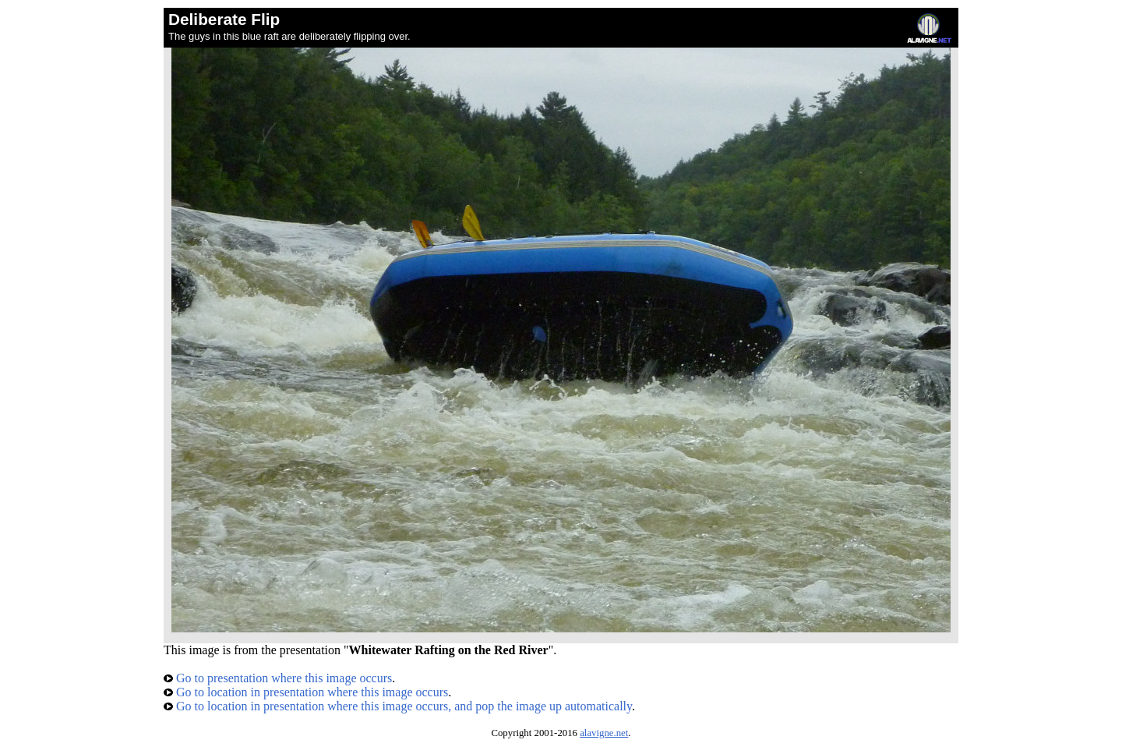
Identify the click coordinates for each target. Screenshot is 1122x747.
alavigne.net (604, 733)
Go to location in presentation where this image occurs (306, 692)
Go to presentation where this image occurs (278, 678)
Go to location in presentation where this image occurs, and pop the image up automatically (398, 706)
